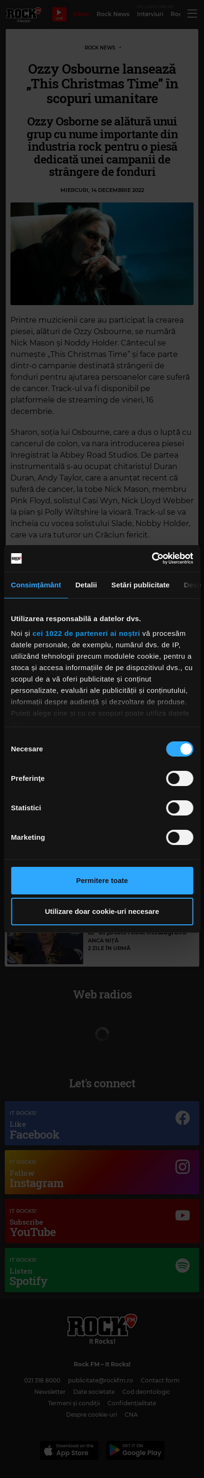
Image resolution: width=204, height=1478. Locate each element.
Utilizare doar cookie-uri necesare (102, 911)
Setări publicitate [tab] (140, 585)
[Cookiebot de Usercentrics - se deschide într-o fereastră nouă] (151, 558)
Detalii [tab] (86, 585)
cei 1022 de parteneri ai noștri (86, 633)
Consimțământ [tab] (36, 585)
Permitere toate (102, 880)
